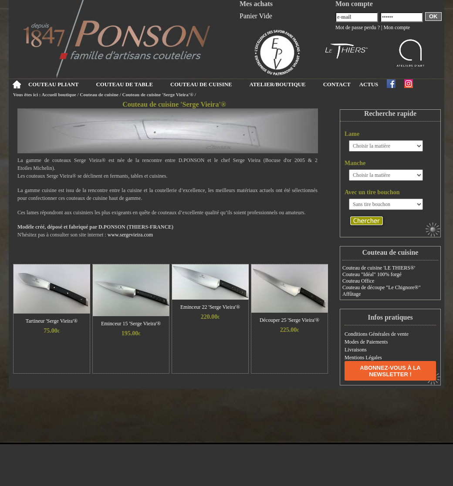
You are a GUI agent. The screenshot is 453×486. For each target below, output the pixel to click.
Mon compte (396, 27)
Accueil (16, 84)
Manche (355, 163)
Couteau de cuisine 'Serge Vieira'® (158, 94)
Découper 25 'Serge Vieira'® (289, 320)
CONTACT (337, 84)
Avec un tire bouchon (372, 192)
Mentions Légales (363, 357)
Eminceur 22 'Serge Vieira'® (210, 307)
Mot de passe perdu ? (357, 27)
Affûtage (351, 294)
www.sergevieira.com (130, 235)
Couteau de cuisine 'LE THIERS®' (378, 268)
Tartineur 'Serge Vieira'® (52, 321)
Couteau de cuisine (99, 94)
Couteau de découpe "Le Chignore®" (381, 287)
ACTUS (368, 84)
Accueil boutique (59, 94)
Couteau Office (358, 281)
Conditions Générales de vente (377, 334)
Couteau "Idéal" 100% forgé (372, 274)
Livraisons (356, 350)
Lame (352, 134)
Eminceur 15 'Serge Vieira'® (131, 324)
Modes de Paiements (366, 342)
